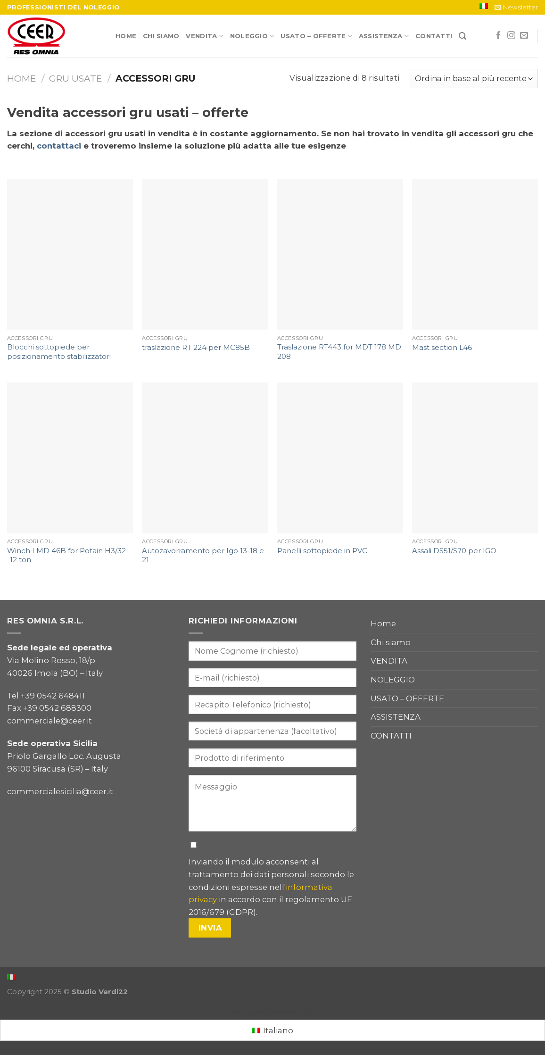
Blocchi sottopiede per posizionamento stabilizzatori (59, 351)
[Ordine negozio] (473, 78)
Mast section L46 (442, 347)
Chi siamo (161, 36)
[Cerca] (462, 36)
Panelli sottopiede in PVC (322, 551)
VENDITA (204, 36)
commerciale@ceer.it (49, 720)
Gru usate (75, 78)
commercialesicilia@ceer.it (60, 791)
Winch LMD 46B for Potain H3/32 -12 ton (66, 555)
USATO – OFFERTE (316, 36)
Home (126, 36)
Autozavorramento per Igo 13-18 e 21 (203, 555)
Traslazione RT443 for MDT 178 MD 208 (339, 351)
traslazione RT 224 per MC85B (196, 347)
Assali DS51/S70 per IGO (454, 551)
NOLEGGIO (252, 36)
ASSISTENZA (384, 36)
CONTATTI (433, 36)
